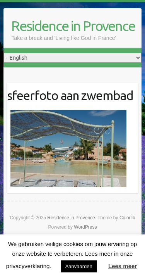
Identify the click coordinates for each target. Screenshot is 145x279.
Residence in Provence (73, 26)
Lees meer (122, 266)
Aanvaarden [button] (78, 266)
